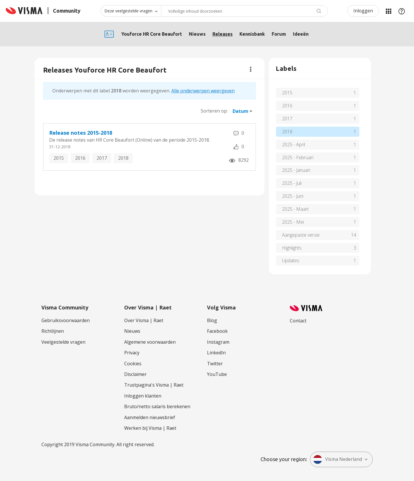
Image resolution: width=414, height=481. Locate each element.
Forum (279, 34)
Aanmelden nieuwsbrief (149, 417)
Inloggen (363, 10)
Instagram (218, 342)
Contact (298, 321)
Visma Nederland (337, 459)
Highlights (292, 248)
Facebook (217, 331)
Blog (212, 320)
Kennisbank (252, 34)
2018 (123, 158)
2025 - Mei (293, 222)
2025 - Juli (292, 183)
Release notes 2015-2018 (80, 132)
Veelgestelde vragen (63, 342)
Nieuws (197, 34)
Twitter (215, 363)
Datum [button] (240, 111)
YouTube (217, 374)
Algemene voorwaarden (150, 342)
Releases (222, 34)
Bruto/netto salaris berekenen (157, 406)
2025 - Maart (295, 209)
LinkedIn (216, 352)
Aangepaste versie (301, 235)
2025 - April (293, 144)
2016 (80, 158)
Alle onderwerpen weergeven (203, 91)
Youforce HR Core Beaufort (151, 34)
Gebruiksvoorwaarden (65, 320)
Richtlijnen (52, 331)
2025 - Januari (296, 170)
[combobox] (244, 11)
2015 (58, 158)
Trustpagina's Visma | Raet (153, 385)
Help (401, 11)
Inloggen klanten (142, 396)
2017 (102, 158)
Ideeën (300, 34)
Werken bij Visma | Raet (150, 428)
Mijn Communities (388, 11)
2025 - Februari (297, 157)
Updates (290, 260)
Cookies (132, 363)
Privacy (131, 352)
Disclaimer (135, 374)
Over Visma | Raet (143, 320)
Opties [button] (250, 69)
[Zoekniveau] (131, 11)
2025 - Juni (292, 196)
